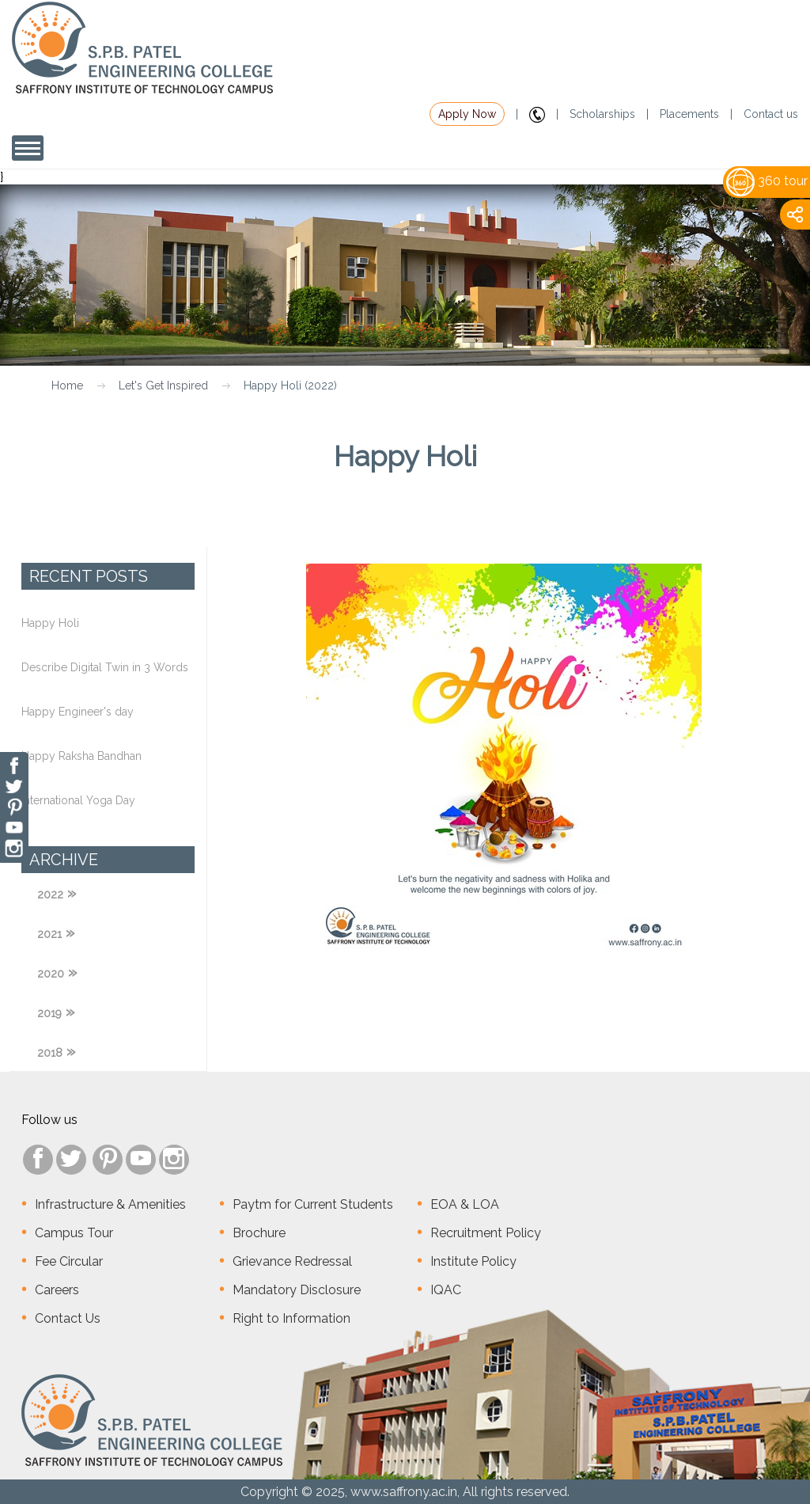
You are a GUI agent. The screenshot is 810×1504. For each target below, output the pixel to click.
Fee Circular (69, 1261)
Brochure (259, 1232)
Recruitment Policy (485, 1232)
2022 (50, 894)
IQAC (445, 1289)
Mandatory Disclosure (297, 1289)
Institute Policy (473, 1261)
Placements (689, 114)
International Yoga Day (78, 800)
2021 (49, 934)
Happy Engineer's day (77, 711)
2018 (49, 1052)
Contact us (771, 114)
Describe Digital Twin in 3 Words (104, 667)
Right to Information (291, 1318)
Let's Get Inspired (163, 385)
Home (67, 385)
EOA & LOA (464, 1204)
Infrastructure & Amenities (110, 1204)
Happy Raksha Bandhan (81, 756)
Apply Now (467, 114)
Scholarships (602, 114)
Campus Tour (74, 1232)
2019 (49, 1013)
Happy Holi (50, 623)
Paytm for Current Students (313, 1204)
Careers (57, 1289)
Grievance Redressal (292, 1261)
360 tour (767, 180)
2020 (50, 973)
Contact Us (67, 1318)
